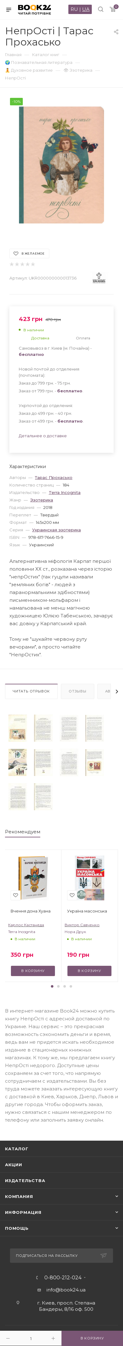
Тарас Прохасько (53, 477)
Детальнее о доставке (43, 435)
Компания (19, 1196)
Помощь (17, 1228)
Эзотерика (41, 499)
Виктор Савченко (82, 924)
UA (86, 9)
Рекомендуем (22, 832)
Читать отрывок (31, 691)
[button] (52, 986)
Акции (13, 1164)
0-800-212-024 (62, 1277)
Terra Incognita (65, 492)
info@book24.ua (66, 1290)
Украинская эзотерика (56, 529)
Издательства (25, 1180)
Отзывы (77, 691)
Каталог (16, 1148)
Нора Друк (75, 931)
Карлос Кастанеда (26, 924)
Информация (23, 1212)
